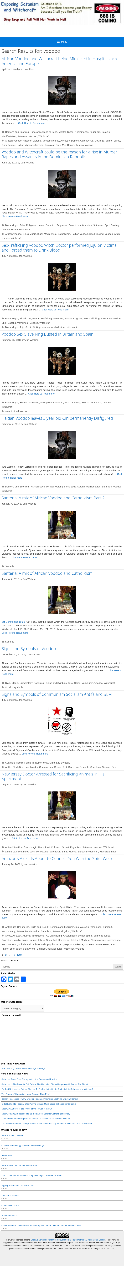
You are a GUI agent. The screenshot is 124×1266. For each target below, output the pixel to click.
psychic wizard (55, 944)
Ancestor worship (32, 140)
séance (79, 944)
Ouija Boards (39, 944)
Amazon (16, 935)
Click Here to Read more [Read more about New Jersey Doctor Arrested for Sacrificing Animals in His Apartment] (25, 838)
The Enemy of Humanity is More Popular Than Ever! (25, 1094)
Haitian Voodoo (25, 145)
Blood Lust (25, 318)
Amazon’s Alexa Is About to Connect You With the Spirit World (58, 858)
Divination (7, 940)
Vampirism (23, 322)
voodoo (89, 145)
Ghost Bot (51, 940)
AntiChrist (10, 927)
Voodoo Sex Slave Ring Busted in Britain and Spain (47, 334)
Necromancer (98, 940)
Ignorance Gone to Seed (44, 132)
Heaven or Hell (66, 940)
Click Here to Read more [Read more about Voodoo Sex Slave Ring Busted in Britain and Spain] (41, 393)
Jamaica (38, 145)
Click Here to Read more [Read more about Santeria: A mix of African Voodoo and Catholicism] (15, 632)
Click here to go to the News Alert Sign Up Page (23, 1068)
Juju (22, 327)
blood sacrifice (31, 851)
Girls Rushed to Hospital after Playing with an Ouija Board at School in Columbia (38, 1104)
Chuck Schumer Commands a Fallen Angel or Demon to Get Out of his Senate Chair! (41, 1225)
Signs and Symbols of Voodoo (29, 648)
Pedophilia (46, 402)
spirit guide (16, 948)
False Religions (28, 225)
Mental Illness (66, 132)
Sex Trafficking (92, 318)
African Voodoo (13, 140)
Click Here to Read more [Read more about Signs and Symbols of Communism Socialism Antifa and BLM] (34, 753)
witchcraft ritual (107, 851)
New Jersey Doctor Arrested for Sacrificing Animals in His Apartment (53, 776)
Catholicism (64, 234)
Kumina (80, 145)
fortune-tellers (37, 940)
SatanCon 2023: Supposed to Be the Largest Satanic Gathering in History (35, 1114)
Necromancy (81, 132)
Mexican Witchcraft (50, 851)
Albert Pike (6, 1155)
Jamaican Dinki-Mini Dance (59, 145)
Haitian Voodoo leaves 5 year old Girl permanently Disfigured (57, 418)
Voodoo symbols (14, 687)
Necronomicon (9, 944)
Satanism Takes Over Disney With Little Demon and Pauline (29, 1079)
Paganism (95, 132)
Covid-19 (99, 140)
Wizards (79, 948)
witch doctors (58, 327)
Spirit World (29, 948)
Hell (77, 940)
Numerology (26, 683)
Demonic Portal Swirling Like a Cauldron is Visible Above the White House (35, 1118)
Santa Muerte (69, 851)
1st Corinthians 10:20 (13, 621)
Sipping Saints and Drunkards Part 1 (18, 1185)
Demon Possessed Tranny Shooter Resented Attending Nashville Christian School (39, 1099)
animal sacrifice (13, 851)
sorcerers (89, 944)
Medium (85, 940)
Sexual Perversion (111, 318)
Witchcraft (43, 136)
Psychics (69, 944)
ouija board (25, 944)
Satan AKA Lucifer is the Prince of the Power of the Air (26, 1109)
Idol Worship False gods (63, 486)
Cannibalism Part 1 (10, 1205)
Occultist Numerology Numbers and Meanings (22, 1145)
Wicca (14, 229)
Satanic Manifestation (80, 225)
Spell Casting (112, 225)
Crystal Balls (70, 935)
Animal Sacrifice (14, 847)
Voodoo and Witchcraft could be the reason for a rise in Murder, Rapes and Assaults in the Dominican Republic (59, 154)
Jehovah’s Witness (10, 1195)
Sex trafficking (33, 327)
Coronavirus (86, 140)
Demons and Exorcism (17, 132)
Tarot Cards (74, 683)
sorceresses (102, 944)
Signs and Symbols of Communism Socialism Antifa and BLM (57, 694)
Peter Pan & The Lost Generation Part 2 (20, 1165)
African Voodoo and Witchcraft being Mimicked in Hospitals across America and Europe (62, 61)
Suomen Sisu (109, 767)
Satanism (22, 136)
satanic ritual (12, 411)
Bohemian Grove (9, 1215)
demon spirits (113, 140)
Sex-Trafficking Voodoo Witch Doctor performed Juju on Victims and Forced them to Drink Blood (59, 247)
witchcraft (16, 238)
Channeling (23, 927)
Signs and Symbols (56, 683)
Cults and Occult (14, 762)
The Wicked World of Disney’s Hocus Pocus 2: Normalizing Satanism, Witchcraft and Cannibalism (46, 1123)
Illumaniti (29, 762)
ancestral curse (51, 140)
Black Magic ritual (46, 234)
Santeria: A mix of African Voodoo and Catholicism (47, 573)
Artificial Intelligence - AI (35, 935)
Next (21, 954)
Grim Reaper (8, 145)
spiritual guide (54, 948)
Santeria (9, 566)
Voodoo (33, 136)
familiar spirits (21, 940)
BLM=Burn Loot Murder (25, 767)
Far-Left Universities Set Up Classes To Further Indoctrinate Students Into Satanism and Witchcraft (47, 1089)
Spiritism (41, 948)
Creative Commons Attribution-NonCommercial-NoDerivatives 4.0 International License (68, 1240)
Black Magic (11, 225)
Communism (46, 767)
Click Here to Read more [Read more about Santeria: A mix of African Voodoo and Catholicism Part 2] (24, 557)
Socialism (95, 767)
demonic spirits (102, 935)
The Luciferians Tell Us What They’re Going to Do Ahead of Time (31, 1175)
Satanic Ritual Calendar (12, 1135)
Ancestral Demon (69, 140)
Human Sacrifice (46, 225)
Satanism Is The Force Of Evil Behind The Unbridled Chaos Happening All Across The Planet (44, 1084)
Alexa (8, 935)
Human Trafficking (42, 318)
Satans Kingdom (73, 318)
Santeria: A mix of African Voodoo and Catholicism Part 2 (53, 498)
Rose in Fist (60, 767)
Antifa (8, 767)
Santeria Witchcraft (88, 851)
